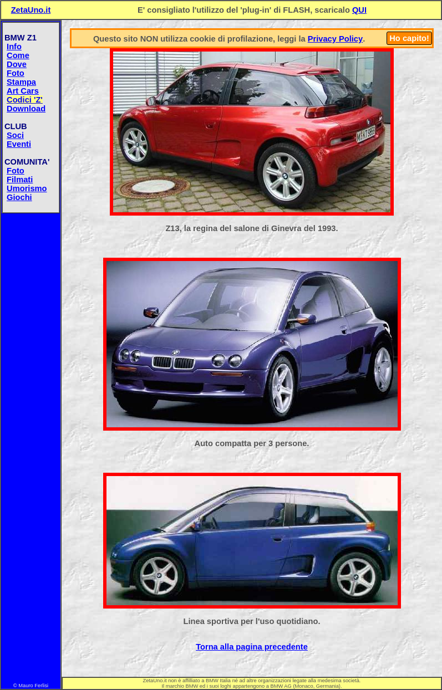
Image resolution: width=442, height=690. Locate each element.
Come (18, 55)
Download (26, 108)
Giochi (19, 197)
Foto (15, 73)
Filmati (20, 179)
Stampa (21, 82)
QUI (359, 10)
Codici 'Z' (25, 99)
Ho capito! (409, 38)
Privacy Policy (335, 38)
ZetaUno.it (31, 10)
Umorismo (27, 188)
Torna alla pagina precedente (252, 646)
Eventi (19, 144)
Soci (15, 135)
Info (14, 46)
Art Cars (23, 90)
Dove (17, 64)
